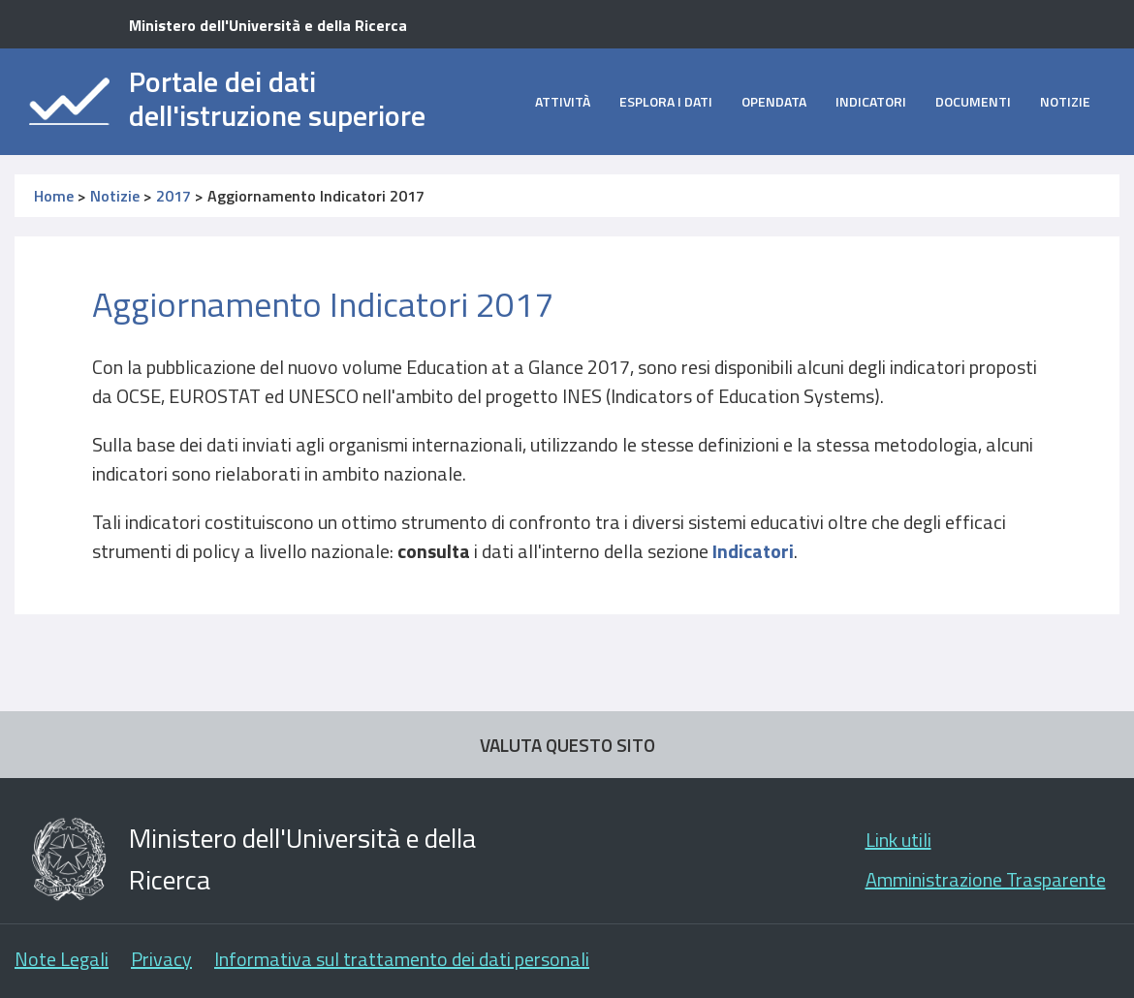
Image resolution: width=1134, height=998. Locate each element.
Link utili (898, 840)
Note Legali (62, 959)
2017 (173, 195)
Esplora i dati (665, 101)
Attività (562, 101)
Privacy (161, 959)
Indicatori (870, 101)
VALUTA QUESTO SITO (567, 745)
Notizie (1065, 101)
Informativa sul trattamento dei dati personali (401, 959)
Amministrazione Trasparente (986, 879)
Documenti (973, 101)
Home (54, 195)
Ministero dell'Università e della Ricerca (268, 25)
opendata (773, 101)
